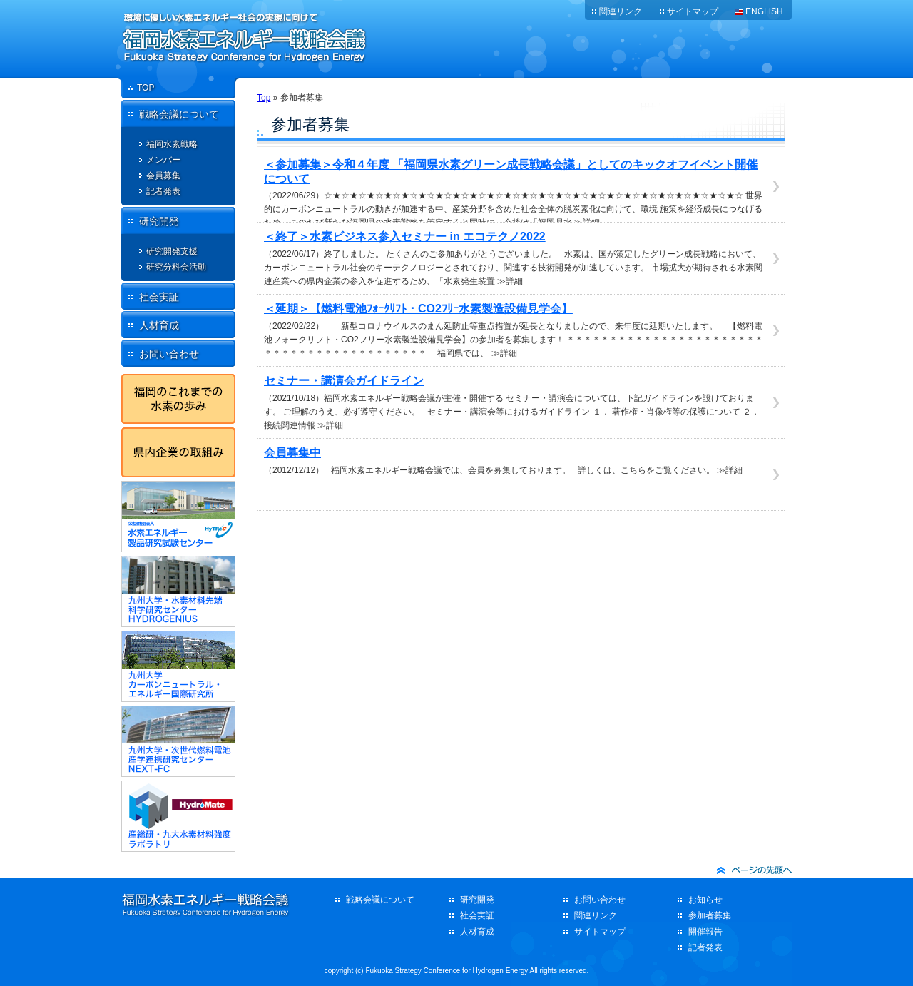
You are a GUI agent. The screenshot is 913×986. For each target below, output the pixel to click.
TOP (145, 88)
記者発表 (163, 191)
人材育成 (159, 325)
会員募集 (163, 176)
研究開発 (159, 221)
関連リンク (620, 11)
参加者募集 (709, 915)
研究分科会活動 (176, 267)
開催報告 (705, 932)
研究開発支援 (172, 251)
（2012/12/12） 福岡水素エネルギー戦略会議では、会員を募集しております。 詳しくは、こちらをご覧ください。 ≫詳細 (513, 460)
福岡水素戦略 (172, 144)
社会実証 (159, 297)
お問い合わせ (169, 354)
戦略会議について (179, 114)
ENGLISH (764, 11)
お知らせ (705, 900)
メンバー (163, 160)
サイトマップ (692, 11)
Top (263, 98)
